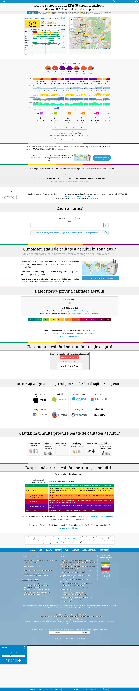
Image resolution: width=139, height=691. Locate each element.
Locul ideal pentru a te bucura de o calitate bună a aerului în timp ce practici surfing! (76, 630)
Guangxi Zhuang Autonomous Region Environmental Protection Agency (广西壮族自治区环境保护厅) (70, 649)
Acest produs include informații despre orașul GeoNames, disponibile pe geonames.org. (75, 604)
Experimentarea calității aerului (33, 606)
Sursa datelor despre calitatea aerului (35, 616)
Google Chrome (40, 396)
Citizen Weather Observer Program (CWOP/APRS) (70, 647)
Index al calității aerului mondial (66, 571)
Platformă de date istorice (31, 627)
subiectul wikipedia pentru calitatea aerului (92, 549)
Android (60, 381)
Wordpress (79, 396)
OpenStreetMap (101, 43)
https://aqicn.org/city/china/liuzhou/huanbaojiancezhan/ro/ (69, 176)
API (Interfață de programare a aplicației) (36, 625)
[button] (85, 31)
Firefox (60, 396)
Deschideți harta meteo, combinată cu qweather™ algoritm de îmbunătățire (76, 608)
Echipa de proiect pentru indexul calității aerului (65, 573)
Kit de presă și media (30, 595)
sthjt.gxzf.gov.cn (60, 144)
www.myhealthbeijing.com (69, 561)
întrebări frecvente (30, 612)
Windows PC (99, 381)
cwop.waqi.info (64, 614)
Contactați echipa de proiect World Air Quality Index (40, 593)
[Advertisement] (69, 311)
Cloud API (99, 396)
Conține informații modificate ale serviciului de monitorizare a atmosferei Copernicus (76, 617)
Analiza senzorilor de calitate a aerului (35, 608)
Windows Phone (79, 381)
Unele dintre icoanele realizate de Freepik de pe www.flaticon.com (76, 621)
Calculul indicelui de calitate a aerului (35, 618)
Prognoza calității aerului (31, 620)
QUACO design (66, 634)
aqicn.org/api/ (93, 193)
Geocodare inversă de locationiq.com (73, 625)
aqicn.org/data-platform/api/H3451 (77, 191)
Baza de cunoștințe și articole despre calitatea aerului (37, 604)
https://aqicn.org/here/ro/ (69, 169)
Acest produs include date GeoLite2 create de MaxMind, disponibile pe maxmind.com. (78, 600)
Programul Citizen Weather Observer (73, 612)
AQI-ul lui (35, 13)
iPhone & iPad (40, 381)
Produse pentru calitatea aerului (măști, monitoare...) (35, 622)
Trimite (86, 665)
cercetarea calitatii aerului (33, 598)
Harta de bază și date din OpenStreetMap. (74, 627)
